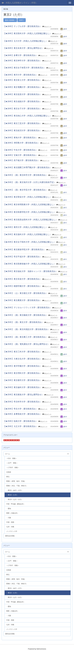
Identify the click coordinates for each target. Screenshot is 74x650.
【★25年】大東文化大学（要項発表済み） (22, 359)
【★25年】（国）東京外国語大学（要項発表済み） (26, 329)
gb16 (63, 29)
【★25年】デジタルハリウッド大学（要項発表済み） (27, 307)
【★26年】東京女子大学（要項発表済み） (22, 108)
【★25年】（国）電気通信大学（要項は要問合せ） (26, 344)
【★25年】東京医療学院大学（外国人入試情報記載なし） (29, 212)
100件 (21, 20)
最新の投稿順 (10, 20)
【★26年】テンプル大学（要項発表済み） (22, 26)
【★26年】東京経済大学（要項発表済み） (22, 130)
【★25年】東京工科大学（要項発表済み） (22, 352)
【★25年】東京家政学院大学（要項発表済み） (24, 249)
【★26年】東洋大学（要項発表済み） (20, 75)
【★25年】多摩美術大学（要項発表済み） (22, 414)
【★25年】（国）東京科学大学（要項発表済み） (25, 175)
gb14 (63, 170)
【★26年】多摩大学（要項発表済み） (20, 55)
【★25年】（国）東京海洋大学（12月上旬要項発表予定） (29, 182)
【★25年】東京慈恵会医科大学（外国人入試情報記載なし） (30, 220)
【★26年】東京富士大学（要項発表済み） (22, 80)
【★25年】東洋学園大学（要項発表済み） (22, 366)
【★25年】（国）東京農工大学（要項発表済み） (25, 337)
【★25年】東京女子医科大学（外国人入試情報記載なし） (29, 242)
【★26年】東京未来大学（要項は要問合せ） (23, 48)
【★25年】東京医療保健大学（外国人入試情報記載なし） (29, 264)
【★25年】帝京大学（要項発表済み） (20, 409)
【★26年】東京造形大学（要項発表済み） (22, 94)
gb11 (63, 192)
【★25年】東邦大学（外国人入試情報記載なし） (25, 227)
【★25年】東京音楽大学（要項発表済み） (22, 279)
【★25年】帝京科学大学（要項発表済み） (22, 402)
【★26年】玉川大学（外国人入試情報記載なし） (25, 41)
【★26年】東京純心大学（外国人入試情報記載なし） (27, 116)
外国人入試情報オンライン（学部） (22, 3)
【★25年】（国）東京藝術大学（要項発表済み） (25, 315)
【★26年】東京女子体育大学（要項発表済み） (24, 68)
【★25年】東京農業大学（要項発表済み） (22, 300)
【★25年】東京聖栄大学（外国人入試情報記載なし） (27, 197)
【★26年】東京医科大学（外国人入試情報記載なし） (27, 33)
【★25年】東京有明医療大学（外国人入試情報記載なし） (29, 204)
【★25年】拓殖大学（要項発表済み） (20, 421)
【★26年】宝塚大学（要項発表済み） (20, 155)
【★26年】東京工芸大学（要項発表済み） (22, 123)
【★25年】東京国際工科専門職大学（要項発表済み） (27, 167)
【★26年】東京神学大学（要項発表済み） (22, 60)
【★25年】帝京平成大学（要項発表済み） (22, 257)
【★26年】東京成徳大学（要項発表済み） (22, 101)
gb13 (63, 296)
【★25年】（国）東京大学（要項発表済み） (23, 322)
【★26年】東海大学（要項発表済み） (20, 137)
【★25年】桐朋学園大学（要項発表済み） (22, 286)
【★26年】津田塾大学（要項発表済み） (21, 143)
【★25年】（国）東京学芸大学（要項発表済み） (25, 190)
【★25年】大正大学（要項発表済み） (20, 426)
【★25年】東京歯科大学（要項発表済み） (22, 387)
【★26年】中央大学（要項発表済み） (20, 150)
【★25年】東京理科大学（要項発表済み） (22, 373)
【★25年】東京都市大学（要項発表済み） (22, 380)
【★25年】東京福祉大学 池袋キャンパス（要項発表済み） (30, 271)
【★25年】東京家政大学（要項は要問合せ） (23, 394)
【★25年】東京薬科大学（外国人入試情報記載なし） (27, 234)
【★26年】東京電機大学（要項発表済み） (22, 87)
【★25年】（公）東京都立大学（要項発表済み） (25, 293)
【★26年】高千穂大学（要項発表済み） (21, 160)
